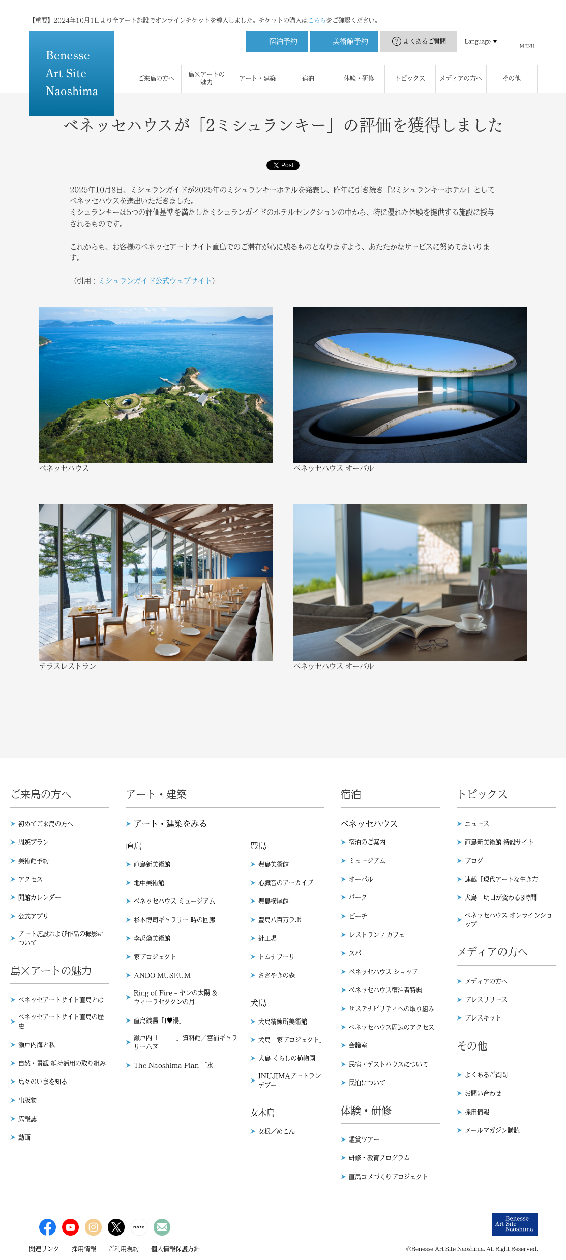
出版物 (27, 1100)
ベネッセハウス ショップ (383, 972)
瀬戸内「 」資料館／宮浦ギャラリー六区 (185, 1042)
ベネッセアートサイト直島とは (61, 1000)
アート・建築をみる (170, 824)
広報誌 (27, 1119)
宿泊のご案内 (367, 842)
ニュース (477, 824)
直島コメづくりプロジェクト (388, 1177)
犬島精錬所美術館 (282, 1021)
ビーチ (358, 916)
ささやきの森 (276, 975)
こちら (317, 10)
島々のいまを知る (42, 1081)
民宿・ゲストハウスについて (388, 1064)
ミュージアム (367, 861)
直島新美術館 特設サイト (499, 842)
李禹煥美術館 (152, 938)
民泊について (367, 1082)
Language (478, 31)
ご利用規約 (123, 1249)
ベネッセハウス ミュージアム (174, 901)
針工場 (267, 938)
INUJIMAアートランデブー (289, 1080)
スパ (355, 953)
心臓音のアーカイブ (285, 883)
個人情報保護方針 (175, 1249)
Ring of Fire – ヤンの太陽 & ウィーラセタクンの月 (175, 997)
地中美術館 (149, 883)
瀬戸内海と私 (36, 1045)
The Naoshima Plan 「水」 (176, 1065)
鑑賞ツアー (364, 1139)
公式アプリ (33, 916)
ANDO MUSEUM (162, 975)
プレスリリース (486, 1000)
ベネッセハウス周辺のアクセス (391, 1027)
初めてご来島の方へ (45, 824)
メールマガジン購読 (492, 1130)
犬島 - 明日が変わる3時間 (501, 897)
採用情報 (477, 1112)
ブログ (474, 861)
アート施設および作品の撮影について (61, 938)
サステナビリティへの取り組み (391, 1009)
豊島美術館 (273, 864)
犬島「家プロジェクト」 (291, 1040)
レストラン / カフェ (377, 935)
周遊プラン (33, 842)
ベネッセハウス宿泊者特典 (385, 990)
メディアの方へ (486, 981)
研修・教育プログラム (379, 1158)
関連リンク (44, 1249)
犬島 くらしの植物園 (286, 1058)
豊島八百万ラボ (279, 920)
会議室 (358, 1045)
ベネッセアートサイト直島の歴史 (61, 1021)
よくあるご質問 (424, 31)
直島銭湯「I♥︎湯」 (159, 1020)
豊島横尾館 (273, 901)
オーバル (361, 879)
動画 (24, 1137)
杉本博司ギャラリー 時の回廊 (174, 920)
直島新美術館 (152, 864)
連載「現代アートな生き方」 (504, 879)
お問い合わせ (483, 1093)
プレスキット (483, 1018)
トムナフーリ (276, 957)
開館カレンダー (39, 897)
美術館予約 (33, 861)
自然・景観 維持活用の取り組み (62, 1063)
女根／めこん (276, 1131)
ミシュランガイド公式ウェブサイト (155, 280)
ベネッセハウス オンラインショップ (508, 919)
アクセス (30, 879)
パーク (358, 897)
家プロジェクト (155, 957)
